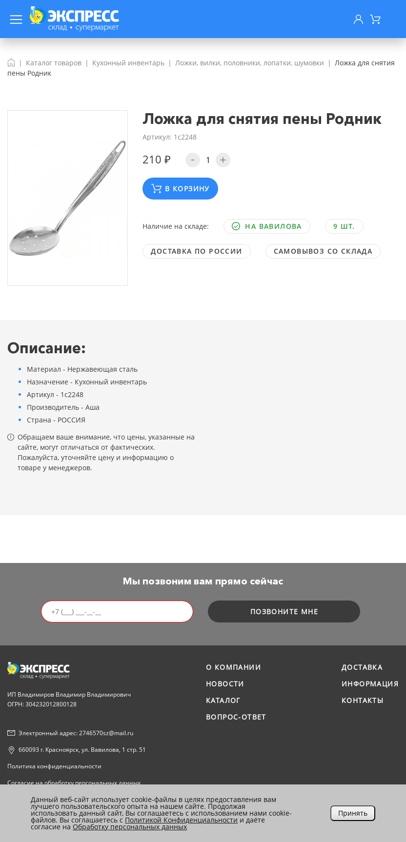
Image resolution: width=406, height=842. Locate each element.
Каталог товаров (53, 62)
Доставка (362, 667)
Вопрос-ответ (236, 717)
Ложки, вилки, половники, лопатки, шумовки (249, 62)
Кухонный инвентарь (128, 62)
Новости (225, 683)
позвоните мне (284, 611)
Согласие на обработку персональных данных (74, 783)
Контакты (363, 700)
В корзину (180, 188)
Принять (352, 813)
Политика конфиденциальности (54, 766)
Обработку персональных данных (130, 826)
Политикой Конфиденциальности (181, 819)
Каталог (223, 700)
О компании (233, 667)
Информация (370, 683)
